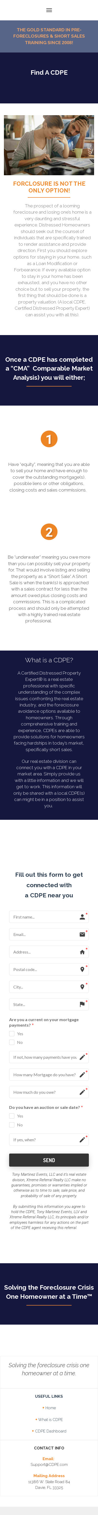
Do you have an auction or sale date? (46, 1076)
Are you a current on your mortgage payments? (44, 990)
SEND (49, 1128)
